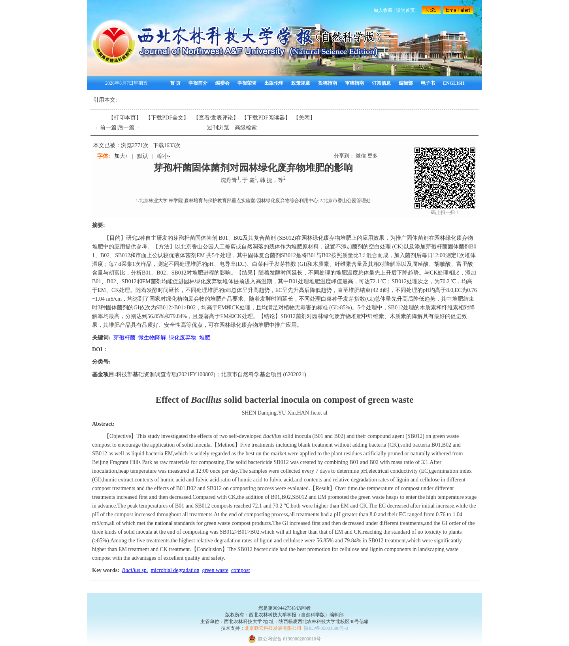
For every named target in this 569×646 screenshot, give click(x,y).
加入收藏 (382, 10)
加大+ (121, 156)
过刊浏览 (218, 128)
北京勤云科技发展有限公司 (273, 628)
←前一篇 (105, 128)
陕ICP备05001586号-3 (326, 628)
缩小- (163, 156)
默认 (142, 156)
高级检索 (246, 128)
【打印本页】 (124, 118)
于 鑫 (248, 180)
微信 (361, 156)
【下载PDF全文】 (167, 118)
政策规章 (300, 83)
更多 (372, 156)
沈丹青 (228, 180)
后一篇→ (129, 128)
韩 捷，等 (271, 180)
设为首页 (405, 10)
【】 (216, 118)
